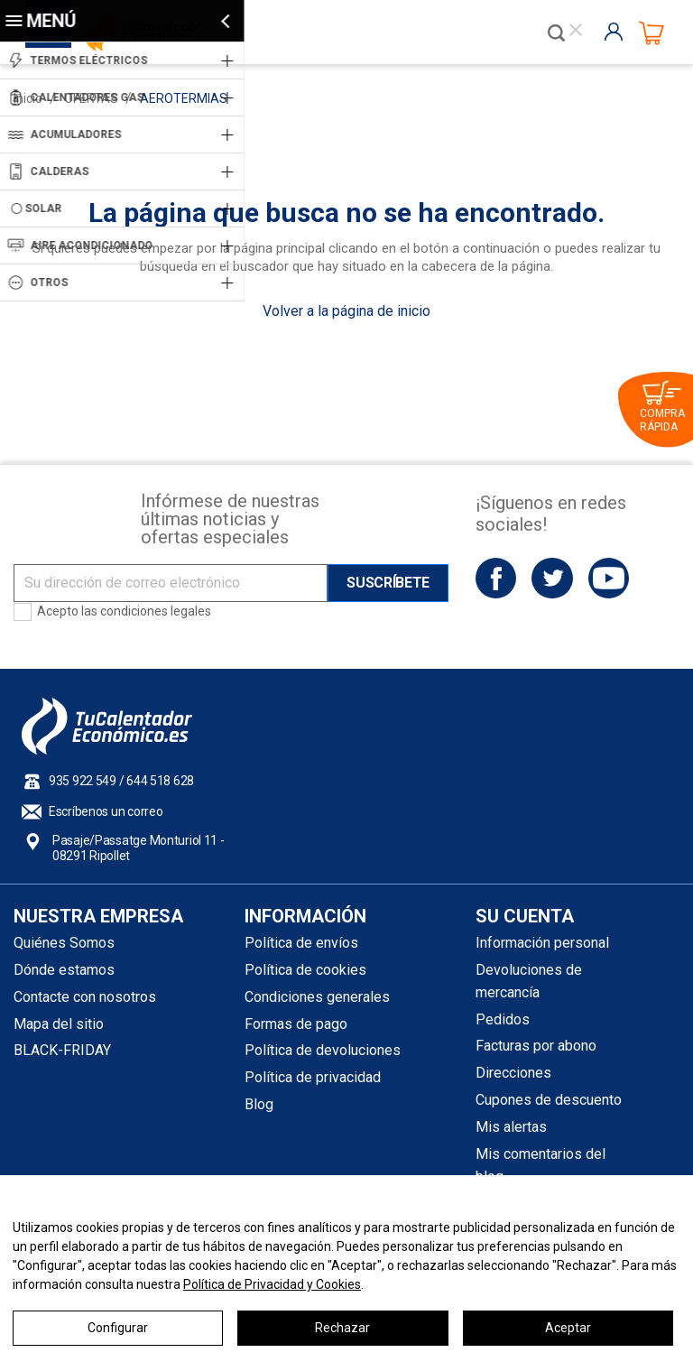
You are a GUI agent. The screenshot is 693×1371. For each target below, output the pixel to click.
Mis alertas (511, 1126)
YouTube (608, 578)
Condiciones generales (317, 996)
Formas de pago (296, 1024)
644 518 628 (160, 781)
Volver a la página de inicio (346, 311)
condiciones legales (155, 611)
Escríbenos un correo (105, 811)
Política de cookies (305, 969)
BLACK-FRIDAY (62, 1050)
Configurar (118, 1327)
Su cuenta (525, 916)
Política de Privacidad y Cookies (272, 1284)
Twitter (551, 578)
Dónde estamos (64, 969)
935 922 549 (82, 781)
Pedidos (503, 1019)
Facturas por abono (536, 1045)
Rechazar (342, 1327)
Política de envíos (301, 942)
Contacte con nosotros (85, 996)
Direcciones (513, 1072)
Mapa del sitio (59, 1024)
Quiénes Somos (64, 942)
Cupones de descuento (549, 1099)
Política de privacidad (313, 1077)
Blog (259, 1104)
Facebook (496, 578)
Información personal (542, 942)
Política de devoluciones (323, 1050)
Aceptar (568, 1327)
